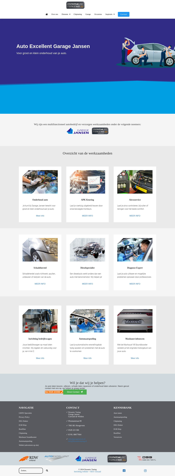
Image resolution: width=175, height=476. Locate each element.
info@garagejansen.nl (76, 439)
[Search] (47, 471)
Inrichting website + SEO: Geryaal (87, 472)
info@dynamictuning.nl (77, 441)
